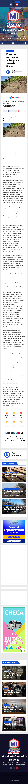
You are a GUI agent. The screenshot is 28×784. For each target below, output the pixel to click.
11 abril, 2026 (9, 677)
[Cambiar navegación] (13, 43)
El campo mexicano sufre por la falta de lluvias (12, 60)
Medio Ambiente (7, 671)
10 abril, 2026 (9, 728)
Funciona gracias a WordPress (9, 775)
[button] (23, 43)
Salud (5, 688)
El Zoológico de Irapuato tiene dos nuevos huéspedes (12, 675)
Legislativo (14, 472)
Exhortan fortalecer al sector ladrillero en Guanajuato (13, 476)
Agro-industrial (7, 472)
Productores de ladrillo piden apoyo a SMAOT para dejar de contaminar (20, 440)
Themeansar (14, 777)
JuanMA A (16, 70)
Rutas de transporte (14, 780)
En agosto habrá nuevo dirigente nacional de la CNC (8, 438)
